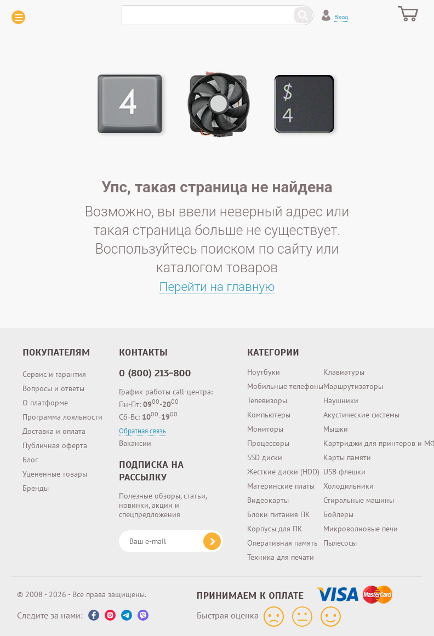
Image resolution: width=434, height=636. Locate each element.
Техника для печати (280, 557)
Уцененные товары (54, 474)
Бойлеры (338, 514)
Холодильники (348, 486)
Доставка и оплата (53, 431)
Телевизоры (267, 400)
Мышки (335, 429)
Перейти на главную (217, 286)
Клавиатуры (343, 372)
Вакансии (135, 443)
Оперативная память (282, 543)
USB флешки (344, 472)
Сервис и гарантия (54, 374)
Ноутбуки (263, 372)
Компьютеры (268, 415)
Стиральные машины (358, 500)
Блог (30, 460)
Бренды (35, 488)
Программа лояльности (62, 417)
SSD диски (264, 457)
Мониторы (265, 429)
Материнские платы (281, 486)
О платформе (45, 403)
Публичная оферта (54, 445)
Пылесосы (340, 543)
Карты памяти (347, 457)
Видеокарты (268, 500)
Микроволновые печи (360, 529)
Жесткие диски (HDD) (283, 472)
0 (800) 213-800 (155, 373)
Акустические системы (361, 415)
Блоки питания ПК (278, 514)
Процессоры (268, 443)
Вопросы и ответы (53, 388)
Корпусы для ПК (274, 529)
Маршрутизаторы (353, 386)
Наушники (340, 400)
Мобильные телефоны (285, 386)
